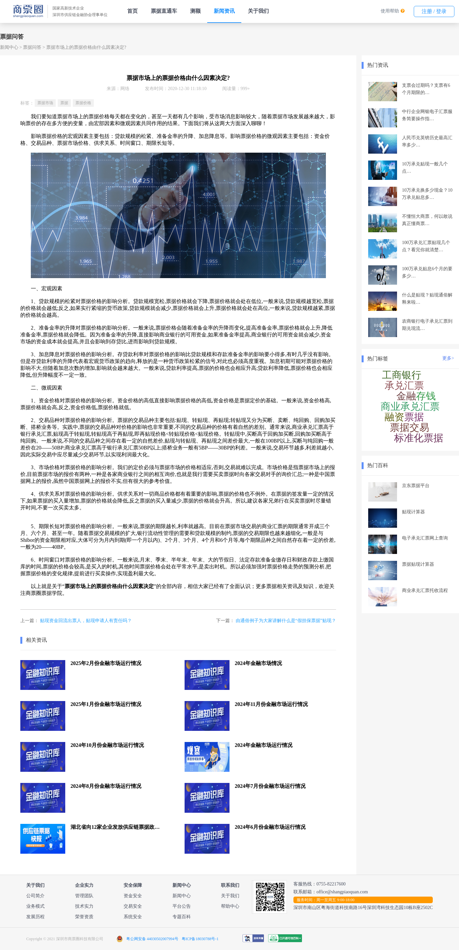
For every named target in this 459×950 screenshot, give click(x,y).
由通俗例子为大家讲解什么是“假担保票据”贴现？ (286, 620)
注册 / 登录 (434, 11)
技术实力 (84, 906)
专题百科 (181, 916)
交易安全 (133, 906)
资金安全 (133, 895)
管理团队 (84, 895)
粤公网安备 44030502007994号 (152, 939)
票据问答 (32, 47)
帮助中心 (230, 906)
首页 (132, 11)
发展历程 (35, 916)
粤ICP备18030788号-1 (200, 939)
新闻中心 (9, 47)
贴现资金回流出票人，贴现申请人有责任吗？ (86, 620)
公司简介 (35, 895)
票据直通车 (164, 11)
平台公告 (181, 906)
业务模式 (35, 906)
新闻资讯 (224, 11)
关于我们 (258, 11)
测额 (195, 11)
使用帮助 (390, 11)
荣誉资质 (84, 916)
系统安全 (133, 916)
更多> (448, 358)
